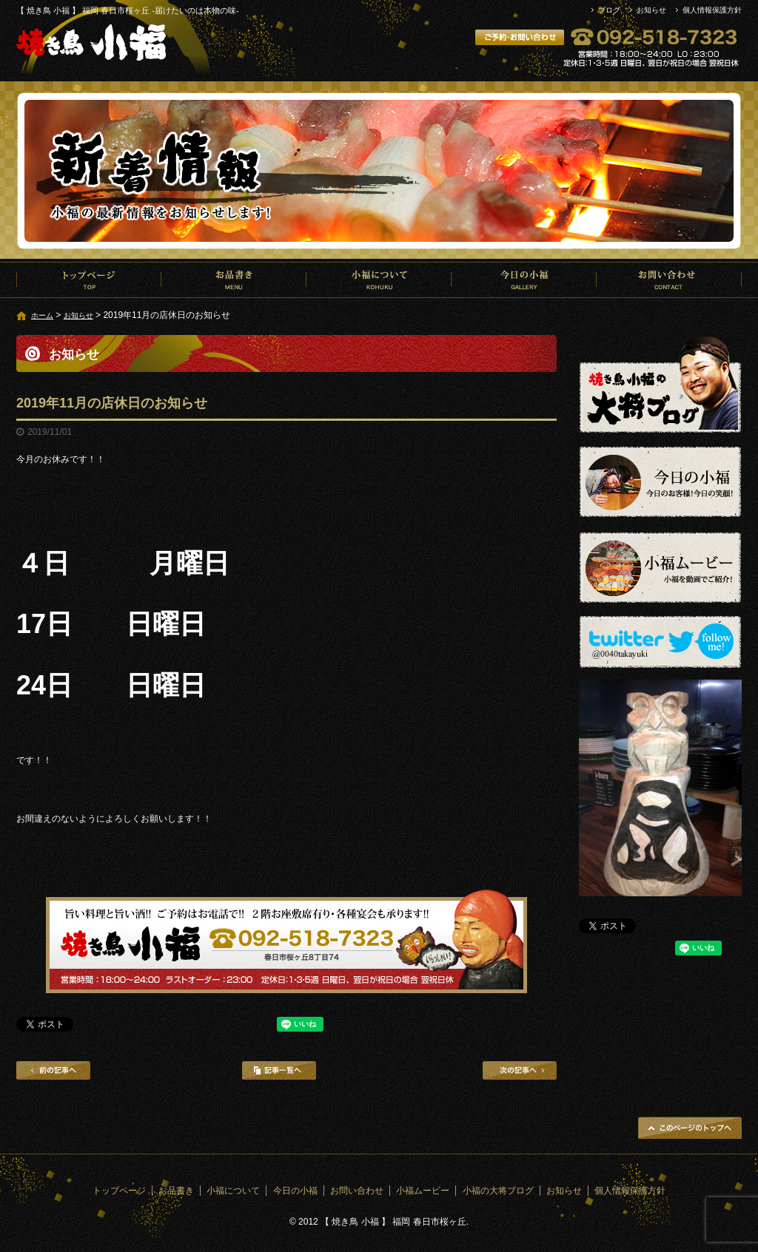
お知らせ (651, 10)
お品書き (233, 279)
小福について (379, 279)
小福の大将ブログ (498, 1190)
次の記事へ (520, 1070)
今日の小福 (524, 279)
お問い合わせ (669, 279)
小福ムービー (422, 1190)
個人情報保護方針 (712, 10)
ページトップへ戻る (690, 1128)
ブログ (609, 10)
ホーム (42, 315)
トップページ (88, 279)
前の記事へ (53, 1070)
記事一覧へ (279, 1070)
